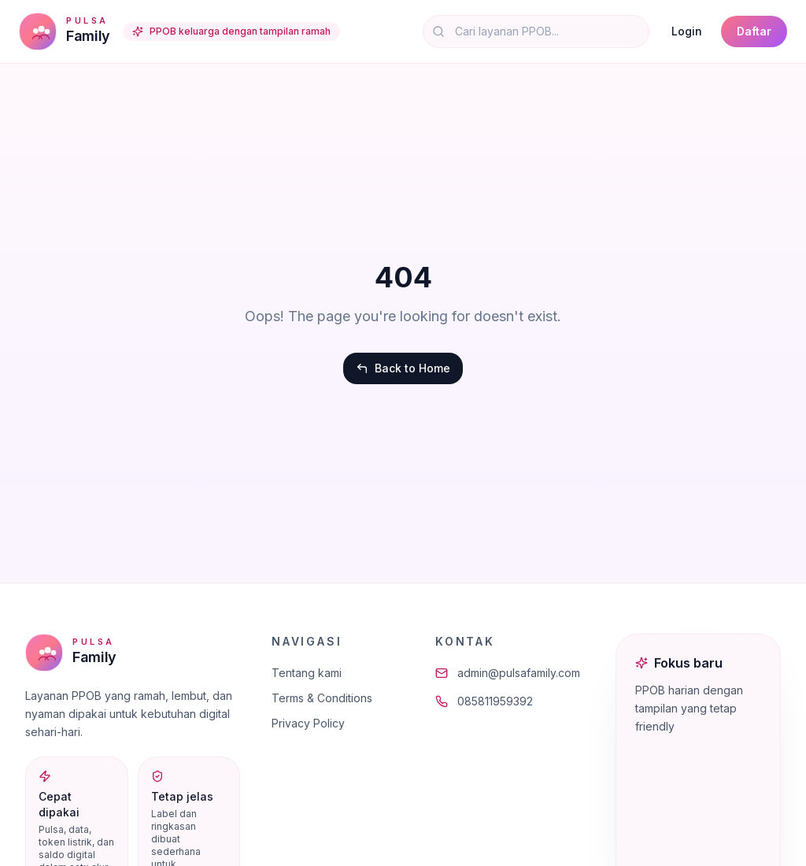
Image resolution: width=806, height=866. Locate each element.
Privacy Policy (308, 723)
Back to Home (403, 368)
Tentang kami (307, 672)
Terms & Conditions (322, 698)
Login (686, 31)
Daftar (754, 31)
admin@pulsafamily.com (507, 672)
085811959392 (484, 701)
